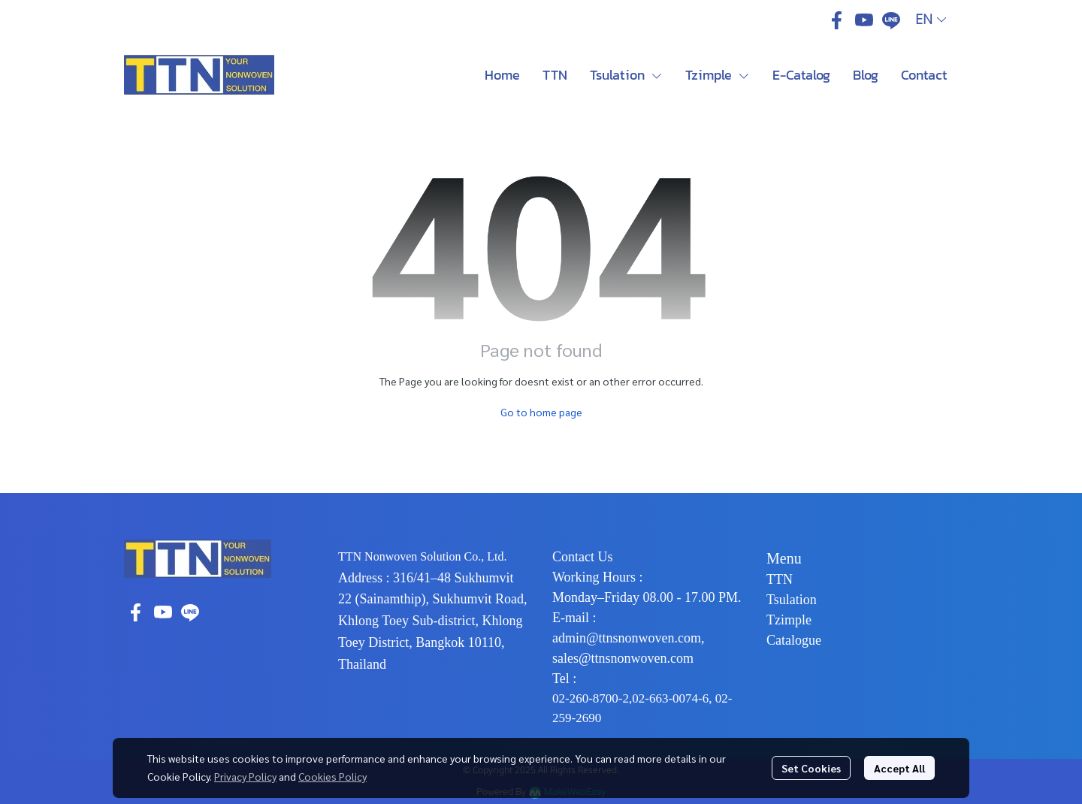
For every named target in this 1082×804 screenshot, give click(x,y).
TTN (779, 579)
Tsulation (791, 599)
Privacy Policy (245, 776)
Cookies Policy (332, 776)
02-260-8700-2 (590, 698)
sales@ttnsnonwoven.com (623, 658)
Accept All (899, 768)
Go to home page (541, 412)
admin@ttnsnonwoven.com (626, 637)
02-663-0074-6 (670, 698)
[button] (930, 20)
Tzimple (789, 619)
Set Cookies (811, 768)
